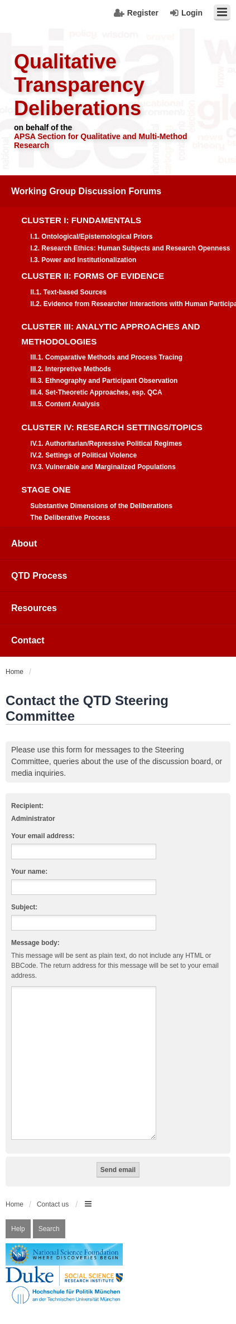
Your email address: (43, 836)
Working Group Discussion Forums (86, 191)
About (24, 543)
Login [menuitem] (192, 12)
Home (14, 1191)
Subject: (24, 907)
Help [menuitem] (18, 1215)
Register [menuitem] (142, 12)
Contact (28, 640)
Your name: (29, 871)
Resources (34, 608)
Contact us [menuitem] (53, 1191)
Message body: (35, 943)
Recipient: (27, 806)
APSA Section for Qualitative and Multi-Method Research (100, 141)
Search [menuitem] (49, 1215)
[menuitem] (118, 351)
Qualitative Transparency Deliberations (79, 85)
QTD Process (39, 575)
